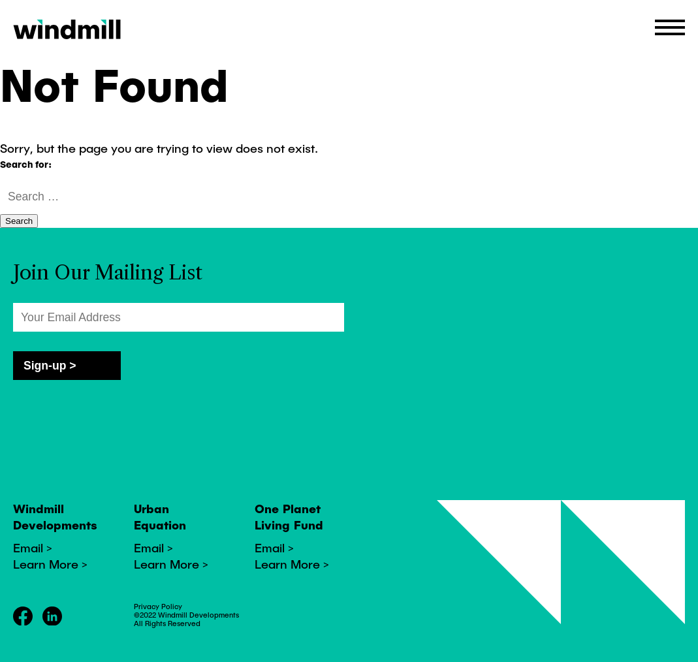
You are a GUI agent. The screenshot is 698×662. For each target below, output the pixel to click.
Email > (32, 547)
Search (19, 221)
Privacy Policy (158, 606)
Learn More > (50, 563)
